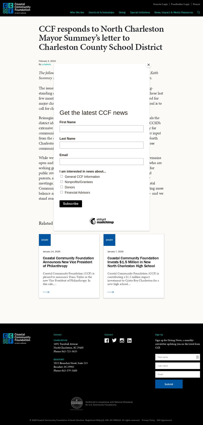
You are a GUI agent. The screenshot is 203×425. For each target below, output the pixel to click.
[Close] (149, 65)
